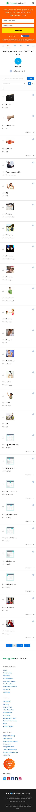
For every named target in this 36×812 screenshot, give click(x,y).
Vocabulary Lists (8, 678)
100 (8, 45)
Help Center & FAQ (9, 736)
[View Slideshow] (18, 61)
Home (5, 670)
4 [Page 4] (21, 645)
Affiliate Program (8, 726)
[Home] (16, 4)
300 (21, 45)
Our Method (6, 701)
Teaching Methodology (10, 749)
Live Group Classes (9, 684)
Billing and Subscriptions (10, 741)
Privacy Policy (28, 39)
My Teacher (6, 689)
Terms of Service (26, 806)
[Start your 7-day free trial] (9, 764)
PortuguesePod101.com (24, 798)
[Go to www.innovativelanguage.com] (18, 793)
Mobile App (6, 692)
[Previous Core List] (3, 46)
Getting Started (7, 738)
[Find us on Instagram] (20, 778)
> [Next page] (28, 645)
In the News (6, 715)
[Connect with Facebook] (25, 36)
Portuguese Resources (10, 686)
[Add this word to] (33, 95)
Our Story (6, 704)
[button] (33, 3)
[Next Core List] (33, 46)
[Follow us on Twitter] (4, 778)
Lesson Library (7, 673)
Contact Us (6, 755)
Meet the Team (7, 707)
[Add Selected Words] (18, 71)
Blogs (5, 723)
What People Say (8, 710)
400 (28, 45)
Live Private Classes (9, 681)
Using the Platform (8, 747)
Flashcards (6, 675)
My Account (6, 744)
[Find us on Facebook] (12, 778)
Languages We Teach (9, 718)
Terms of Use (21, 39)
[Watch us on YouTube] (8, 778)
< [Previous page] (7, 645)
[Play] (3, 104)
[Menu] (3, 3)
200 (15, 45)
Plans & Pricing (7, 712)
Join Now (18, 31)
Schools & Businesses (10, 721)
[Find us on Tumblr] (16, 778)
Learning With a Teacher (10, 752)
